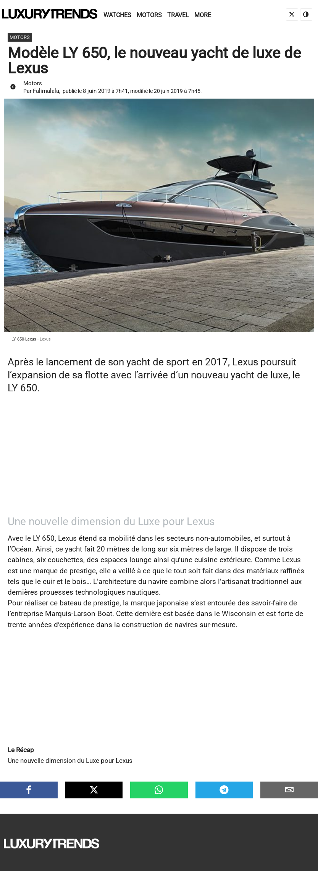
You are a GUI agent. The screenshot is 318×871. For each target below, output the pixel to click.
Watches (117, 15)
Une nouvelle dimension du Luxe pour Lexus (70, 760)
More (202, 15)
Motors (149, 15)
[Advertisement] (159, 457)
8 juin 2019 (96, 91)
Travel (178, 15)
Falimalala (46, 91)
